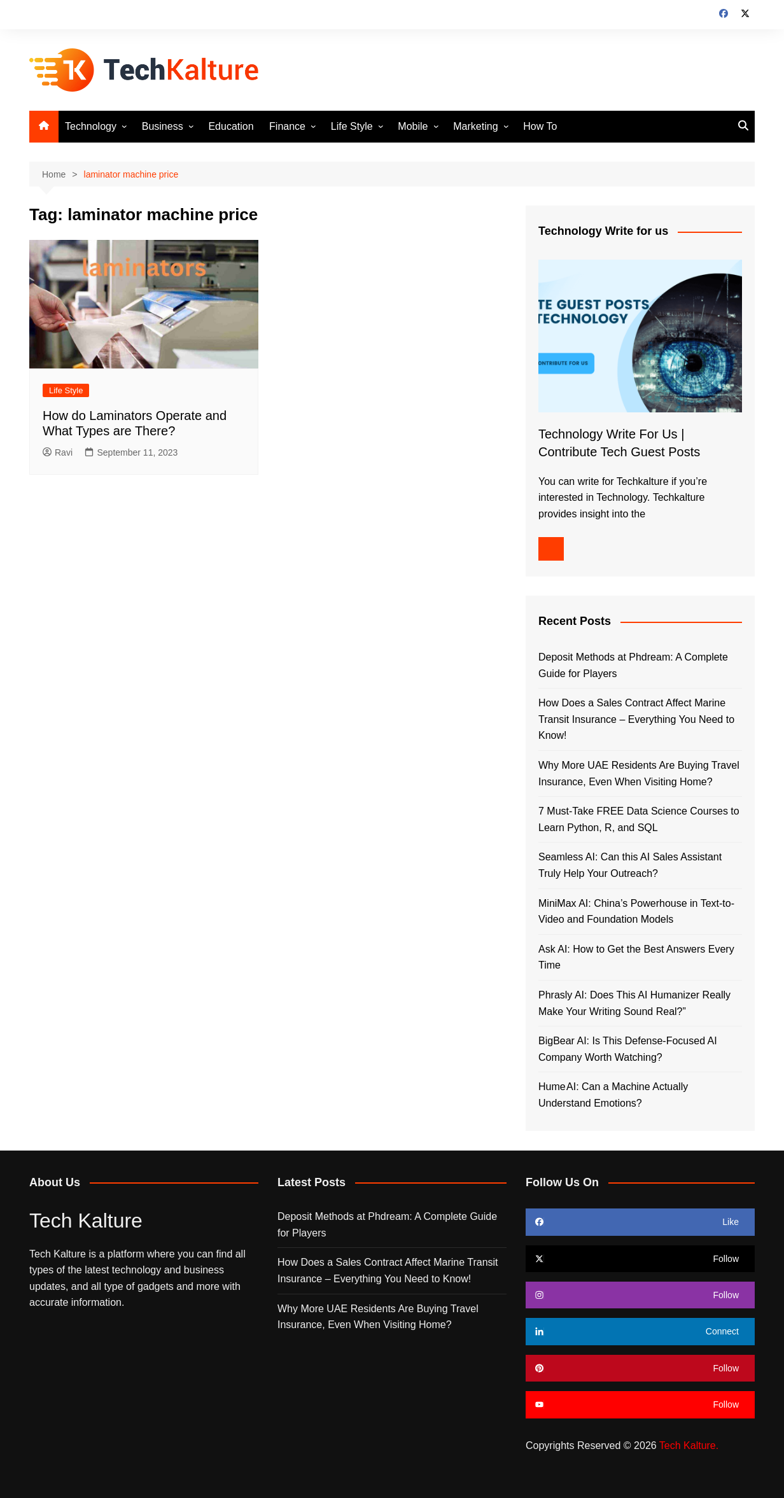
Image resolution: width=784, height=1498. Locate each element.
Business (162, 126)
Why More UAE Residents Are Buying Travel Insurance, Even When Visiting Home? (638, 773)
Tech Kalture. (688, 1445)
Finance (287, 126)
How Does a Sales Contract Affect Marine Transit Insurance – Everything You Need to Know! (636, 719)
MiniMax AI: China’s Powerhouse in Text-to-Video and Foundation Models (636, 911)
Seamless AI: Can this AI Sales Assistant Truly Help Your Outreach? (630, 865)
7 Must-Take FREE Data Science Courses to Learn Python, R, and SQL (638, 819)
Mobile (413, 126)
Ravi (58, 452)
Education (230, 126)
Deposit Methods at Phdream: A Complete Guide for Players (633, 665)
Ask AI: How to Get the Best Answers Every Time (636, 957)
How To (540, 126)
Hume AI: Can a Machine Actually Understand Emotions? (613, 1095)
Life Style (352, 126)
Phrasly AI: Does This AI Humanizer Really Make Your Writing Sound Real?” (634, 1003)
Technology (90, 126)
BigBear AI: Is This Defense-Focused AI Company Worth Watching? (627, 1049)
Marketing (475, 126)
